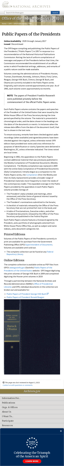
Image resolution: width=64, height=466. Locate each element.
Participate (8, 421)
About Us (6, 412)
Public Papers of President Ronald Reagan (25, 297)
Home (4, 23)
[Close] (61, 431)
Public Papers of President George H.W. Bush (27, 294)
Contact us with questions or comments (17, 385)
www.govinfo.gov (17, 267)
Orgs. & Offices (10, 407)
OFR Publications (20, 23)
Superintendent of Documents (39, 244)
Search (55, 12)
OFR (10, 23)
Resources (7, 425)
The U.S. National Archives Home (26, 5)
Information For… (11, 398)
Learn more (32, 461)
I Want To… (7, 416)
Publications (8, 403)
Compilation (32, 174)
